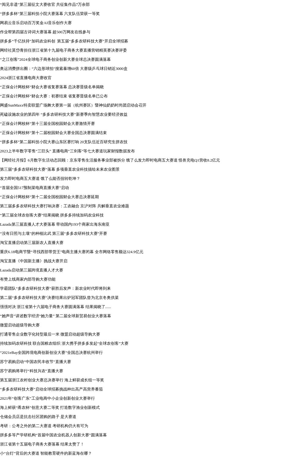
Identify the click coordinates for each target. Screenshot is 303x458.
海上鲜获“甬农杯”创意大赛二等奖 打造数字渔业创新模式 (50, 407)
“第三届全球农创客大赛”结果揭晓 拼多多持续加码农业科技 (52, 215)
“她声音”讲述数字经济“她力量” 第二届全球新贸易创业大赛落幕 (55, 316)
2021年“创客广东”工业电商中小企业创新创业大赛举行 (47, 398)
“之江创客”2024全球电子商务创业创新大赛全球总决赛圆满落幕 (55, 59)
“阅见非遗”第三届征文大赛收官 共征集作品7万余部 (45, 4)
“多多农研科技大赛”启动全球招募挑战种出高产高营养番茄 (51, 389)
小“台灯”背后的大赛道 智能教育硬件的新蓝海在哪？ (46, 453)
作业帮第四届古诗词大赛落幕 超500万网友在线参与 (45, 32)
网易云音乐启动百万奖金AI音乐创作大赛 (36, 22)
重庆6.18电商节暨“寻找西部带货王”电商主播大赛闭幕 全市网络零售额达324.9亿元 (71, 251)
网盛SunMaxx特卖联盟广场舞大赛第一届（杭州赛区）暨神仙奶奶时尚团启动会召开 (73, 105)
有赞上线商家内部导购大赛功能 (28, 279)
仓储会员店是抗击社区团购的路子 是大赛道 (38, 416)
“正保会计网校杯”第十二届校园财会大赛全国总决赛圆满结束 (53, 132)
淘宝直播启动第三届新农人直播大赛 (31, 242)
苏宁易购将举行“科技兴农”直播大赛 (31, 371)
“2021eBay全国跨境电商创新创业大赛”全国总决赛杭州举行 (51, 352)
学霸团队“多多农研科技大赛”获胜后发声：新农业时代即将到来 (55, 288)
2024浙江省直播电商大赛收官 (26, 77)
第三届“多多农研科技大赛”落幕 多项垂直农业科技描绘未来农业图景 (60, 169)
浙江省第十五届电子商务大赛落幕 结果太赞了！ (42, 444)
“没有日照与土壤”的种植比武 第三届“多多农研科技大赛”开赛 (53, 233)
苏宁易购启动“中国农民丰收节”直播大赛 (35, 361)
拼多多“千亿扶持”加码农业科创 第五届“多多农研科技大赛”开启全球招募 (64, 41)
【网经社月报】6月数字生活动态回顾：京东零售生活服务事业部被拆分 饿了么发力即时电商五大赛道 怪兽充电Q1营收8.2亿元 (110, 160)
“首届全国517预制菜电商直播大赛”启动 (34, 187)
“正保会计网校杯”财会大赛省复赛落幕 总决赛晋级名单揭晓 (52, 87)
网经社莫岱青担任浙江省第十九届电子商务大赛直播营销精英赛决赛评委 (63, 50)
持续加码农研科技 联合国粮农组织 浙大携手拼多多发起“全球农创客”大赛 (64, 343)
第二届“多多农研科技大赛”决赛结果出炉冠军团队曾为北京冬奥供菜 (59, 297)
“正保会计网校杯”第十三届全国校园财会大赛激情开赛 (47, 123)
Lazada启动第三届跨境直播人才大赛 (31, 270)
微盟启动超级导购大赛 (20, 325)
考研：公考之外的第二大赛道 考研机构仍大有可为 (44, 425)
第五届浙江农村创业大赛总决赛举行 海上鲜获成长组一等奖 (52, 380)
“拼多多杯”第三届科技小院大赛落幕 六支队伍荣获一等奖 (50, 13)
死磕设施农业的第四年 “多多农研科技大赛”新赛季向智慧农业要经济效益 (64, 114)
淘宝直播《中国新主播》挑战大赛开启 (33, 261)
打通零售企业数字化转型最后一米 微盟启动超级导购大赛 (50, 334)
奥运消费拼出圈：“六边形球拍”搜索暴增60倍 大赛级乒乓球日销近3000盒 (64, 68)
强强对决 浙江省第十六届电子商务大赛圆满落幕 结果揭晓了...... (55, 306)
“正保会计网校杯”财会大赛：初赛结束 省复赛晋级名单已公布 (54, 96)
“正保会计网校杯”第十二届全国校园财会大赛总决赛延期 (49, 196)
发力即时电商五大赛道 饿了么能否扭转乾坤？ (40, 178)
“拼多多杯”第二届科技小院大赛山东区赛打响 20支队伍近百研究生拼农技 (64, 142)
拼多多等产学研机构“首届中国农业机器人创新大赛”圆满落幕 (53, 435)
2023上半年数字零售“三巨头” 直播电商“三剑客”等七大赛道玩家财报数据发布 (67, 151)
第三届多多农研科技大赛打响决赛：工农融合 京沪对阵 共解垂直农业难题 (64, 206)
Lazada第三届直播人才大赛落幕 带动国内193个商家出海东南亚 (55, 224)
